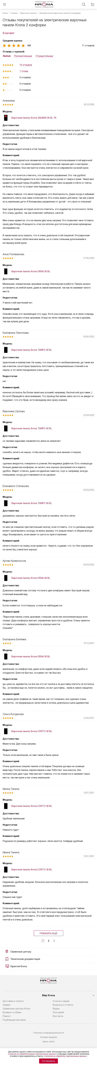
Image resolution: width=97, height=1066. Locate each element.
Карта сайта (49, 1041)
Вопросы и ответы (63, 1005)
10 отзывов (26, 65)
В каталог (8, 33)
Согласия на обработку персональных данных (65, 1056)
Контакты (58, 1016)
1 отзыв (24, 71)
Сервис (7, 1005)
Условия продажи (48, 1037)
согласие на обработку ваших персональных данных (32, 1054)
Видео (56, 1008)
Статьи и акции (61, 1001)
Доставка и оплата (13, 1001)
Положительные (23, 56)
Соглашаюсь (48, 1061)
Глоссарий (58, 1012)
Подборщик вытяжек (14, 1020)
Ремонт (7, 1016)
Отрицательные (44, 56)
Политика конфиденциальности (48, 1033)
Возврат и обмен (12, 1012)
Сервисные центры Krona (16, 1008)
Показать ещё (48, 933)
